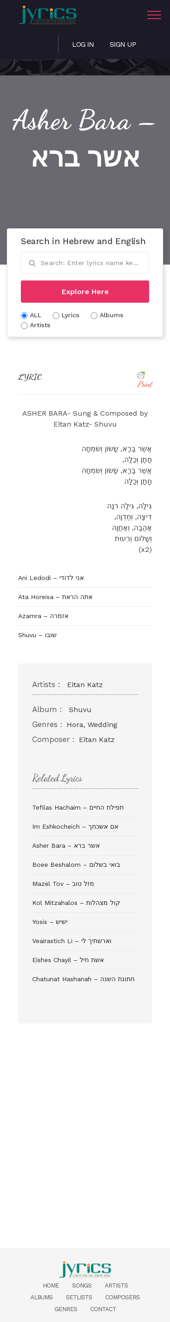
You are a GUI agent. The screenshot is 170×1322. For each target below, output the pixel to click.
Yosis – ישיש (50, 921)
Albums (41, 1297)
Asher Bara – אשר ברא (66, 845)
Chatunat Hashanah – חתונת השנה (83, 979)
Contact (103, 1309)
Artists (116, 1285)
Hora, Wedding (92, 724)
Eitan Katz (85, 684)
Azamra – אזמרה (43, 615)
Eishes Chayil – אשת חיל (68, 959)
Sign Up (123, 44)
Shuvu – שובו (37, 635)
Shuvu (80, 709)
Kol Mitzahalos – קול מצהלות (76, 902)
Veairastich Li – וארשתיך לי (72, 940)
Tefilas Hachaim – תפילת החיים (78, 807)
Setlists (79, 1297)
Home (51, 1285)
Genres (65, 1309)
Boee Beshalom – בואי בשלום (76, 864)
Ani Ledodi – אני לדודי (51, 577)
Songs (82, 1285)
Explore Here (85, 291)
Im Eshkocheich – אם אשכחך (75, 826)
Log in (83, 44)
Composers (122, 1297)
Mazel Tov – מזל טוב (63, 883)
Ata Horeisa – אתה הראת (55, 596)
